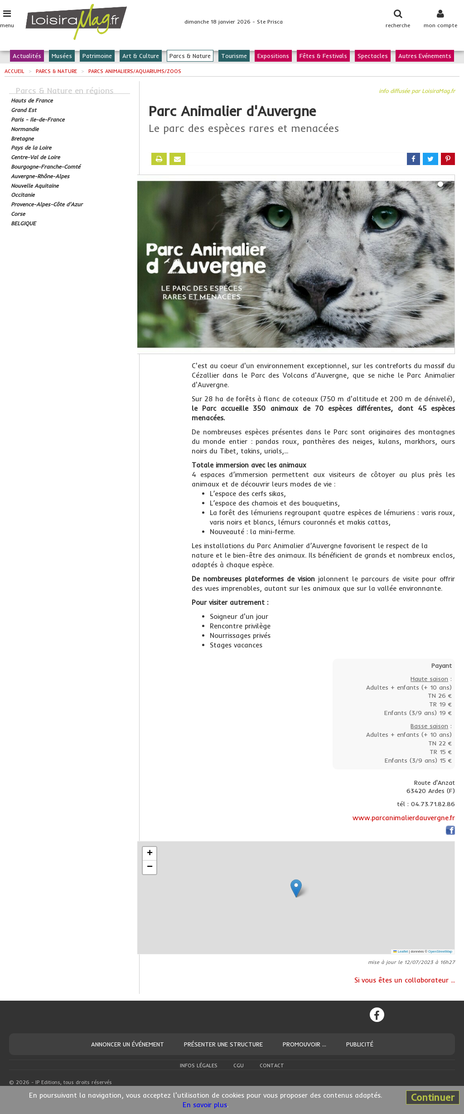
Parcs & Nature (190, 55)
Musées (62, 55)
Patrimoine (97, 55)
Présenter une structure (223, 1044)
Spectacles (373, 55)
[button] (296, 888)
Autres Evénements (424, 55)
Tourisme (234, 55)
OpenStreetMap (440, 951)
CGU (238, 1065)
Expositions (273, 55)
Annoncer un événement (127, 1044)
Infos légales (199, 1065)
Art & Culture (140, 55)
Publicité (359, 1044)
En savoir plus (205, 1104)
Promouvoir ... (304, 1044)
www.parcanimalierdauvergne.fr (404, 817)
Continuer (432, 1097)
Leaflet (400, 951)
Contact (272, 1065)
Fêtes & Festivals (323, 55)
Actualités (27, 55)
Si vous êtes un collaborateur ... (404, 980)
